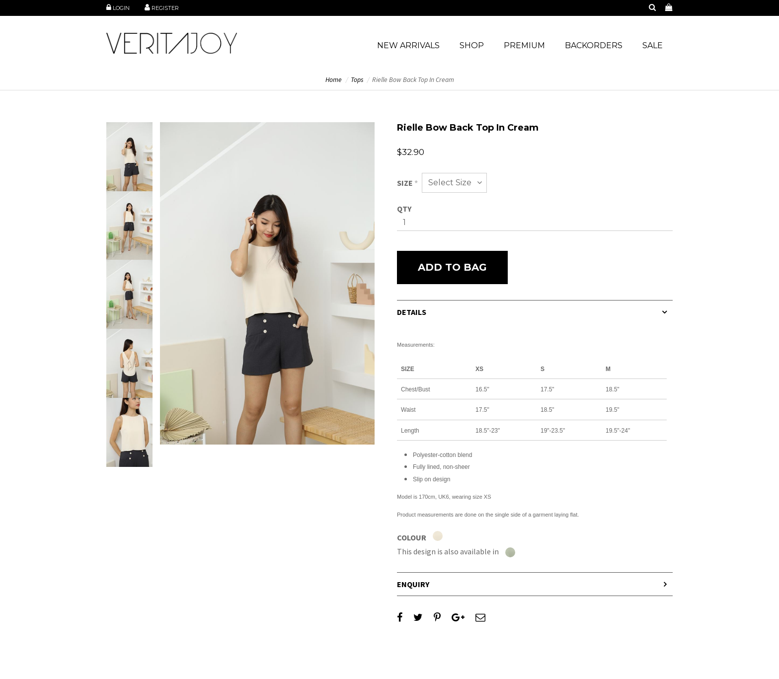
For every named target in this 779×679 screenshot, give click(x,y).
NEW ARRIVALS (408, 45)
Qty (404, 209)
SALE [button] (652, 45)
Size (407, 183)
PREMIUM (524, 45)
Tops (357, 79)
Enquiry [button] (413, 584)
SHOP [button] (472, 45)
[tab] (535, 311)
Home (333, 79)
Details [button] (411, 312)
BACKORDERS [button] (594, 45)
